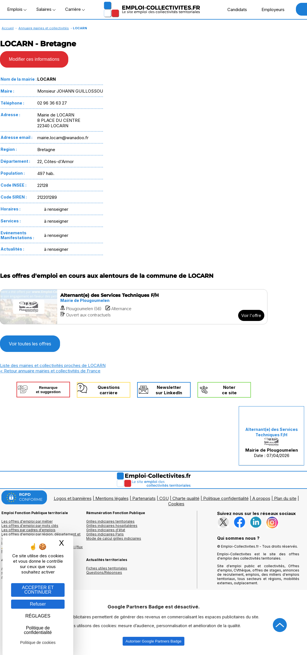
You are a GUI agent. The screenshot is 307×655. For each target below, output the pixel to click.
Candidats (234, 9)
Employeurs (270, 9)
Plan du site (285, 498)
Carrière (75, 9)
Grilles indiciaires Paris (105, 534)
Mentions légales (112, 498)
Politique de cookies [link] (38, 642)
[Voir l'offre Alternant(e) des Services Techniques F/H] (133, 306)
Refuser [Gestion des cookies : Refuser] (38, 604)
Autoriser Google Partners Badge (153, 641)
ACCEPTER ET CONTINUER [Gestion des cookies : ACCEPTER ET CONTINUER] (38, 589)
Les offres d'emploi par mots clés (29, 525)
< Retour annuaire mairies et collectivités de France (50, 371)
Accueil (8, 28)
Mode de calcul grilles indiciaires (113, 538)
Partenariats (144, 498)
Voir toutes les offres (30, 344)
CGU (164, 498)
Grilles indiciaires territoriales (110, 521)
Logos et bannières (73, 498)
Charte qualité (185, 498)
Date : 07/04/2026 (271, 442)
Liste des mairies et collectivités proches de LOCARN (53, 365)
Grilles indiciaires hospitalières (111, 525)
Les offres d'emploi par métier (27, 521)
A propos (261, 498)
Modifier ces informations (34, 59)
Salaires (45, 9)
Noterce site (229, 390)
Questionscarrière (109, 390)
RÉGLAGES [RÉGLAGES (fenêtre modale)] (37, 616)
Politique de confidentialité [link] (38, 630)
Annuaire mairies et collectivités (43, 28)
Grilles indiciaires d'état (105, 530)
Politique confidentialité (226, 498)
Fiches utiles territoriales (106, 568)
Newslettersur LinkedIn (169, 390)
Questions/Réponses (104, 572)
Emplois (16, 9)
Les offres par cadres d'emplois (28, 530)
